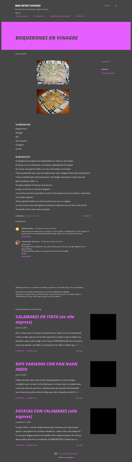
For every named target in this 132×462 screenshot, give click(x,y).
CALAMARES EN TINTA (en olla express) (45, 319)
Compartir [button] (105, 62)
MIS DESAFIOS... (38, 16)
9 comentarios (31, 351)
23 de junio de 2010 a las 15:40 (45, 228)
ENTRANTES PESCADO (108, 73)
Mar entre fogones (28, 5)
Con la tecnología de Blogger (66, 454)
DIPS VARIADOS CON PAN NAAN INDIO (46, 366)
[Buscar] (107, 5)
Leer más (79, 351)
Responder (26, 237)
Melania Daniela (27, 228)
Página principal (21, 16)
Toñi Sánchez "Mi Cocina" (31, 241)
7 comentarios (31, 445)
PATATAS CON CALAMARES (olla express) (46, 413)
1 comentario (31, 398)
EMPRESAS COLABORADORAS (59, 16)
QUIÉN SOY (79, 16)
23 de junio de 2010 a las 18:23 (51, 241)
